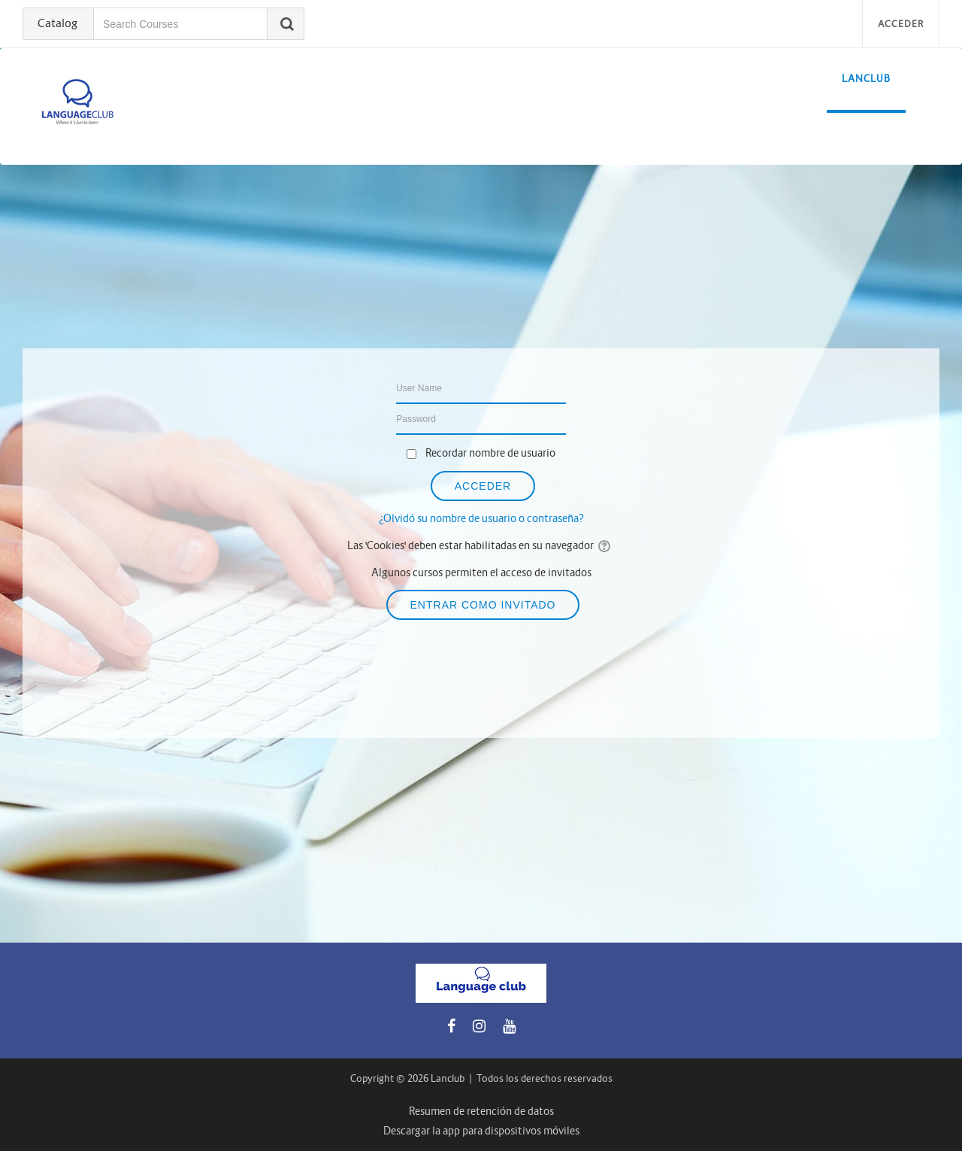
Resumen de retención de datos (481, 1111)
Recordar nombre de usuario (490, 453)
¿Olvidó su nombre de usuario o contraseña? (481, 518)
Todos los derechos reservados (544, 1078)
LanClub (866, 78)
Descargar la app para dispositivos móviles (481, 1130)
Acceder (901, 23)
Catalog (57, 23)
